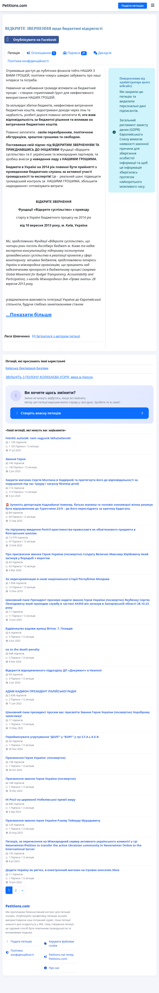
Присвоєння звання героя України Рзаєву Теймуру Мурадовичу (53, 820)
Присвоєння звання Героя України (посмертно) (41, 779)
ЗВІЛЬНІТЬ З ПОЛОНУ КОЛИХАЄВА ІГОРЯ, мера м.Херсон (49, 377)
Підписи (75, 53)
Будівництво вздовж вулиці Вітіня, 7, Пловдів (39, 628)
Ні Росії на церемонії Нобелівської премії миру (40, 799)
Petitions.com (14, 5)
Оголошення (41, 53)
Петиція (14, 53)
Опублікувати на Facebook (30, 39)
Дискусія (102, 53)
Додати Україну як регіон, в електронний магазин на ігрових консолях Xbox (62, 870)
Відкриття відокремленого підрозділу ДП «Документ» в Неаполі (54, 670)
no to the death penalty (23, 649)
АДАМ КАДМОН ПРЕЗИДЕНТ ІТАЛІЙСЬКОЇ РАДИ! (41, 691)
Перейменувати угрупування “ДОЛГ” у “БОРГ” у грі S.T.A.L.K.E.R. (52, 737)
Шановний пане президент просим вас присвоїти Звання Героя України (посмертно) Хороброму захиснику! (78, 714)
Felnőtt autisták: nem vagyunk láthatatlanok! (38, 438)
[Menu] (153, 5)
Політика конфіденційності (28, 61)
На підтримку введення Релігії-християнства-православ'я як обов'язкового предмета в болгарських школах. (70, 531)
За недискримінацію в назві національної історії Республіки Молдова (57, 579)
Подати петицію (132, 5)
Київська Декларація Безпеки (27, 368)
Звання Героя (16, 459)
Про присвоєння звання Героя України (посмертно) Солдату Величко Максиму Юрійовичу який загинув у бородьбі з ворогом (77, 556)
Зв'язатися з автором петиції (56, 336)
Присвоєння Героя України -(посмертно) (36, 758)
